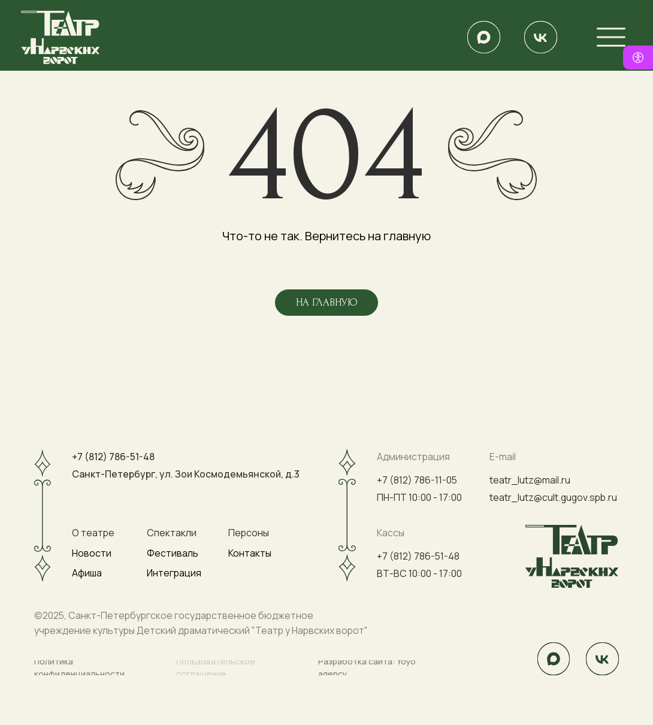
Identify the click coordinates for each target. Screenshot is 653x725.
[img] (483, 37)
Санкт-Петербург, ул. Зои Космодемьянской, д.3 (186, 474)
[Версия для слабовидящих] (638, 58)
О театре (93, 532)
